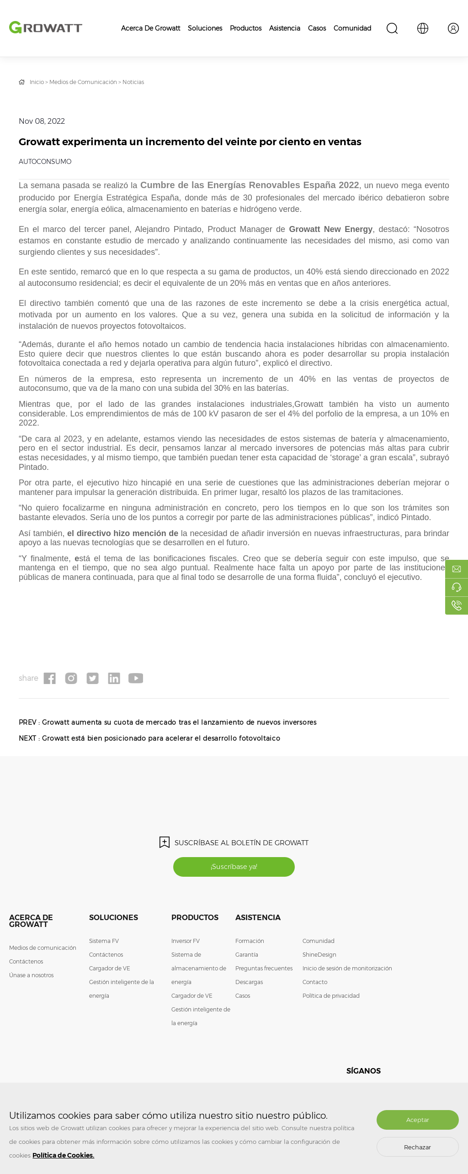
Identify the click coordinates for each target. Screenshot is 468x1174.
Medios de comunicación (42, 949)
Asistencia (284, 28)
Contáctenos (26, 962)
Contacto (315, 983)
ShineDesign (319, 956)
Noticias (133, 82)
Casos (317, 28)
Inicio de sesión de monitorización (347, 969)
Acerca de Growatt (150, 28)
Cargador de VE (109, 969)
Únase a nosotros (31, 976)
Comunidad (352, 28)
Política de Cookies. (63, 1155)
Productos (245, 28)
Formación (249, 942)
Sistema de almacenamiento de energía (198, 970)
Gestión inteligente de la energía (121, 990)
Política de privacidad (331, 997)
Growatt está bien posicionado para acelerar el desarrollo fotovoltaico (162, 739)
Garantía (246, 956)
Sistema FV (104, 942)
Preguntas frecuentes (263, 969)
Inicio (37, 82)
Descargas (249, 983)
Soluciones (205, 28)
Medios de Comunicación (83, 82)
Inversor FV (185, 942)
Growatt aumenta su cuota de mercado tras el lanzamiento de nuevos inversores (180, 723)
